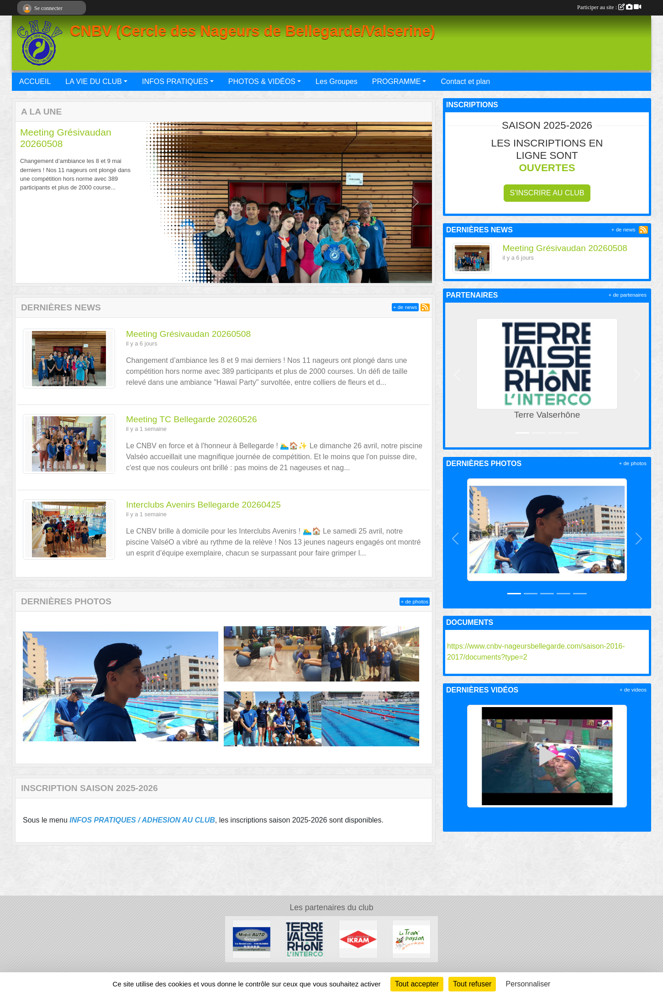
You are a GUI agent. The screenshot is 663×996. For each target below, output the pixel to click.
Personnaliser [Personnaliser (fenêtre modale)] (528, 984)
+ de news (405, 307)
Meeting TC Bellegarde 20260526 (191, 419)
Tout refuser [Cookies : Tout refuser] (472, 984)
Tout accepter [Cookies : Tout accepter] (417, 984)
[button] (32, 202)
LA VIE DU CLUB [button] (93, 81)
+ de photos (414, 601)
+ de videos (633, 689)
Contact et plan (465, 81)
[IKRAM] (358, 939)
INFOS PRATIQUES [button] (175, 81)
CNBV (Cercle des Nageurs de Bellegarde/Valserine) (252, 31)
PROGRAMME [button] (396, 81)
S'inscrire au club (547, 193)
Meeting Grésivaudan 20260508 (188, 334)
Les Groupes (337, 81)
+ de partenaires (628, 295)
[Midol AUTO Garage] (251, 939)
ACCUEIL (35, 81)
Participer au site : (609, 7)
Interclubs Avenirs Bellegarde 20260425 (203, 504)
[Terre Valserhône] (304, 939)
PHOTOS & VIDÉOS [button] (261, 81)
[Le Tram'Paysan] (411, 939)
